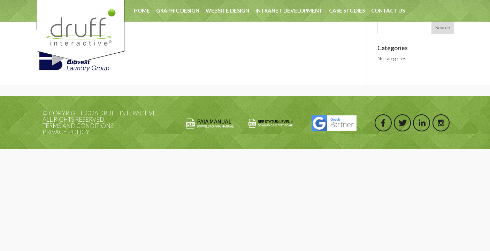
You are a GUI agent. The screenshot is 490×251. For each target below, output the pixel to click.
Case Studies (347, 10)
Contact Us (388, 10)
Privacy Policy (66, 132)
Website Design (227, 10)
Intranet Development (289, 10)
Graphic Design (177, 10)
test (170, 32)
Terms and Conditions (78, 125)
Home (142, 10)
